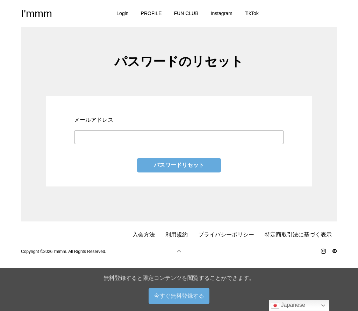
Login (122, 13)
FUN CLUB (186, 13)
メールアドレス (93, 120)
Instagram (221, 13)
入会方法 (144, 235)
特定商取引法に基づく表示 (298, 235)
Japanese (288, 305)
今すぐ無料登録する (179, 296)
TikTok (252, 13)
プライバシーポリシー (226, 235)
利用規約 (176, 235)
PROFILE (151, 13)
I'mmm (36, 13)
